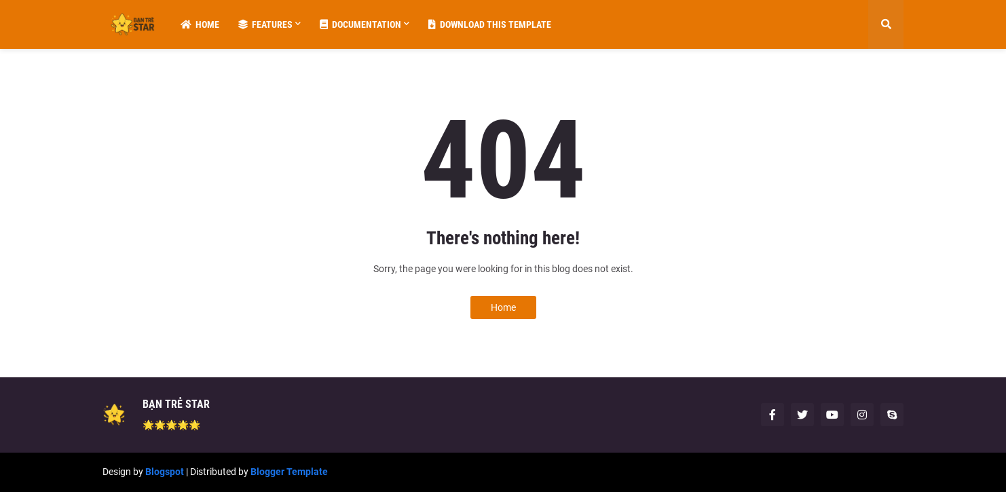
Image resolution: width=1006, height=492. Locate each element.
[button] (885, 24)
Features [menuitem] (265, 24)
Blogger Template (289, 471)
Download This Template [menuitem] (489, 24)
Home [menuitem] (200, 24)
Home (503, 307)
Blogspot (164, 471)
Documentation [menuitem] (360, 24)
